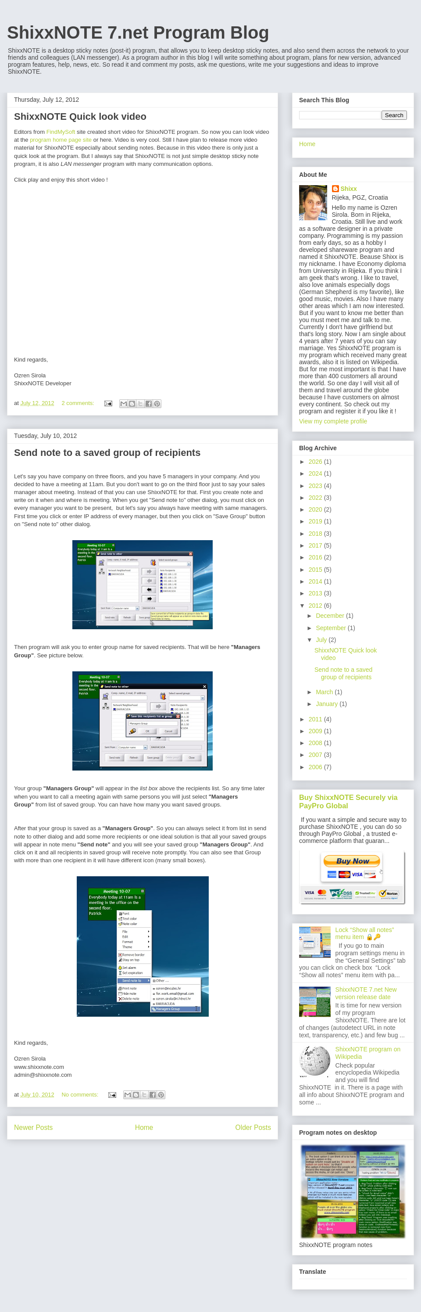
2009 (316, 731)
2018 (316, 533)
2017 (316, 545)
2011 (316, 719)
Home (144, 1127)
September (331, 627)
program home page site (61, 139)
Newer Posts (33, 1127)
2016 (316, 557)
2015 (316, 569)
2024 (316, 473)
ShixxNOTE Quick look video (80, 116)
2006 (316, 767)
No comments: (80, 1094)
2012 (316, 605)
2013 (316, 593)
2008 (316, 742)
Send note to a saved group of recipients (107, 452)
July (322, 639)
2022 (316, 497)
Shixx (349, 188)
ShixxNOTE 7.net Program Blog (138, 32)
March (325, 691)
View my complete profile (333, 421)
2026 (316, 461)
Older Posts (253, 1127)
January (327, 703)
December (331, 615)
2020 (316, 509)
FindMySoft (60, 132)
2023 (316, 485)
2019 (316, 521)
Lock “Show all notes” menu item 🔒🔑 (364, 933)
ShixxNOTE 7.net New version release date (366, 993)
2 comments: (78, 403)
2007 (316, 754)
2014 (316, 581)
